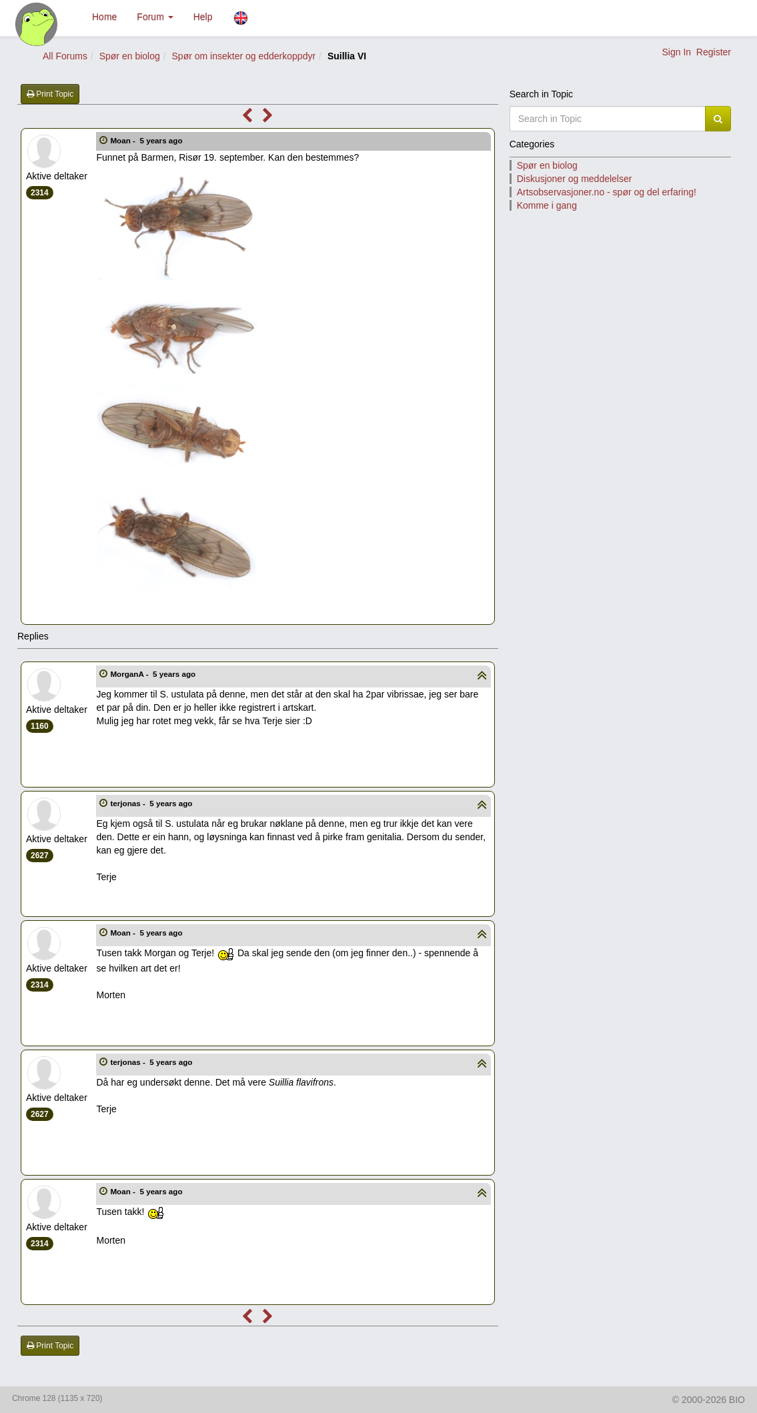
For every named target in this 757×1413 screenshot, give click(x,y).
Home (104, 16)
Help (203, 16)
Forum (155, 16)
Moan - (147, 140)
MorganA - (153, 673)
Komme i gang (547, 205)
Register (713, 52)
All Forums (65, 56)
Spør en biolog (129, 56)
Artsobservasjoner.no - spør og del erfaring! (606, 192)
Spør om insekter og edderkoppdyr (244, 56)
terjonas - (152, 803)
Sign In (676, 52)
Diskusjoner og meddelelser (574, 178)
